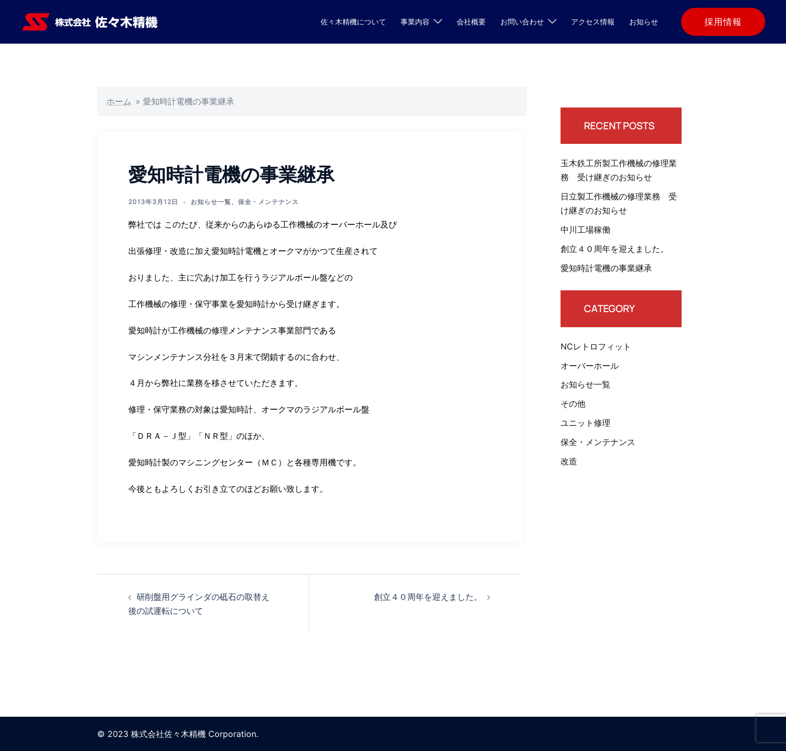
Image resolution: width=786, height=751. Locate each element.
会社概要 (471, 21)
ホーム (118, 101)
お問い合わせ (522, 21)
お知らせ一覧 (211, 202)
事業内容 (415, 21)
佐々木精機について (353, 21)
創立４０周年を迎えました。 (428, 597)
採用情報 (723, 22)
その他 (573, 403)
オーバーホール (590, 365)
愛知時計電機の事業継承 (606, 268)
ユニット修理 (585, 423)
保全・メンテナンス (268, 202)
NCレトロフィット (596, 346)
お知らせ (643, 21)
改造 (569, 461)
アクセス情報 (593, 21)
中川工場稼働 (585, 229)
